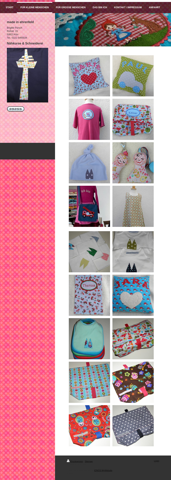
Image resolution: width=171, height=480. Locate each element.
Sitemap (89, 461)
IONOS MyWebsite (103, 470)
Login (156, 461)
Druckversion (75, 461)
